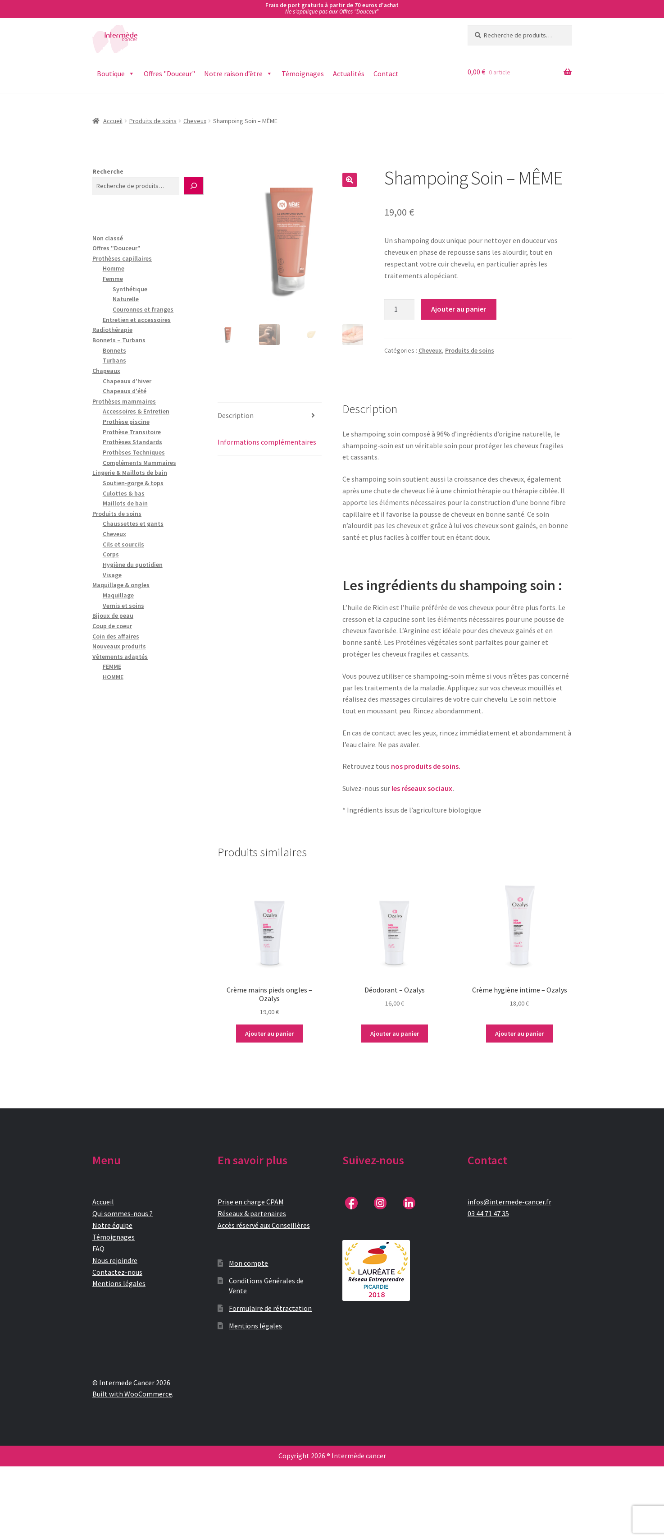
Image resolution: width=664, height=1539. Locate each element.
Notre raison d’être (238, 74)
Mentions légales (119, 1283)
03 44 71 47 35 (488, 1213)
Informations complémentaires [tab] (267, 441)
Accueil (113, 121)
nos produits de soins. (425, 766)
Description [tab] (236, 415)
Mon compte (248, 1263)
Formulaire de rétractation (270, 1308)
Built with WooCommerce (132, 1393)
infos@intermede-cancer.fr (509, 1201)
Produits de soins (153, 121)
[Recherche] (194, 186)
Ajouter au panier (458, 308)
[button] (349, 180)
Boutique (116, 74)
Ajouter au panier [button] (269, 1033)
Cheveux (194, 121)
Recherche (107, 171)
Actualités (348, 73)
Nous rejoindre (114, 1260)
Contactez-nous (117, 1272)
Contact (386, 73)
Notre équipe (112, 1225)
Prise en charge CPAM (251, 1201)
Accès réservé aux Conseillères (264, 1225)
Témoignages (303, 73)
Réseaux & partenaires (252, 1213)
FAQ (98, 1248)
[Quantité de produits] (399, 309)
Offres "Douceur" (169, 73)
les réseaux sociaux (421, 788)
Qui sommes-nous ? (122, 1213)
